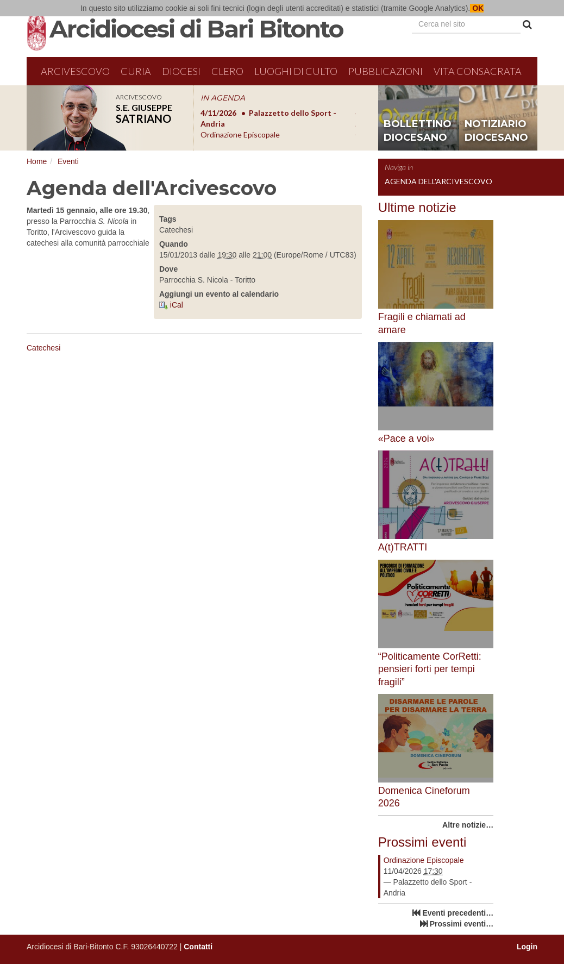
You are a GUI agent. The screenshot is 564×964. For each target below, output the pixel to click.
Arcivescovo (75, 71)
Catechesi (43, 347)
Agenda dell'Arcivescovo (438, 181)
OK (477, 8)
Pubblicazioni (385, 71)
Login (527, 946)
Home (37, 161)
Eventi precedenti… (457, 913)
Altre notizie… (467, 825)
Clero (227, 71)
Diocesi (181, 71)
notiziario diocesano (496, 131)
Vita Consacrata (478, 71)
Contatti (198, 946)
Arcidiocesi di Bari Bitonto (196, 28)
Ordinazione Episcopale (424, 860)
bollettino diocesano (418, 131)
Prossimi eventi (422, 842)
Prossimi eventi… (462, 923)
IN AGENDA (222, 98)
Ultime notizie (417, 207)
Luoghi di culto (295, 71)
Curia (136, 71)
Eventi (68, 161)
